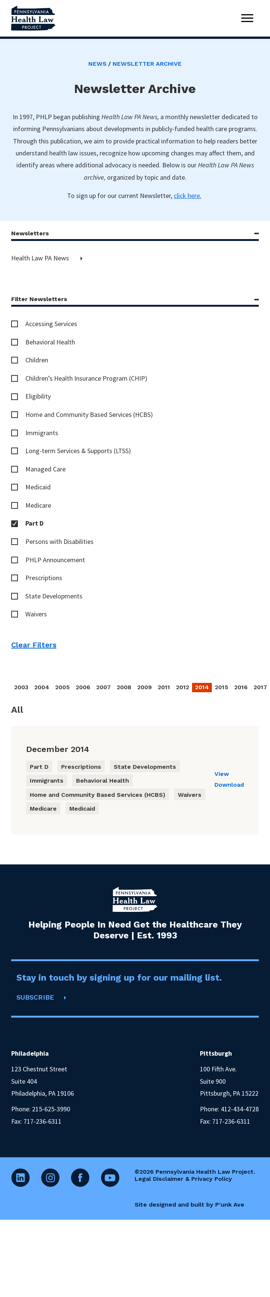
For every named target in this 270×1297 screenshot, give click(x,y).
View (221, 773)
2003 (21, 687)
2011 (164, 687)
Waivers (36, 614)
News (97, 63)
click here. (187, 195)
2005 (62, 687)
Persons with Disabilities (59, 541)
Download (229, 784)
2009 (144, 687)
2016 (241, 687)
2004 (41, 687)
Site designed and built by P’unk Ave (189, 1204)
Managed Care (45, 469)
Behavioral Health (50, 342)
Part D (34, 523)
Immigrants (41, 432)
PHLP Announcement (55, 559)
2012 (182, 687)
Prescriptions (43, 577)
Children (36, 360)
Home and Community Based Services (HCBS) (89, 414)
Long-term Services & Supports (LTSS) (78, 450)
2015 (221, 687)
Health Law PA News (40, 258)
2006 (83, 687)
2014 (202, 687)
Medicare (38, 505)
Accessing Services (51, 323)
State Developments (53, 596)
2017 (260, 687)
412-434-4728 (240, 1109)
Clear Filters (33, 644)
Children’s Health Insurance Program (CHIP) (86, 378)
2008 (124, 687)
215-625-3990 (51, 1109)
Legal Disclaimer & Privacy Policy (183, 1178)
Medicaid (38, 487)
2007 (103, 687)
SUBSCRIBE (35, 997)
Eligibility (38, 396)
